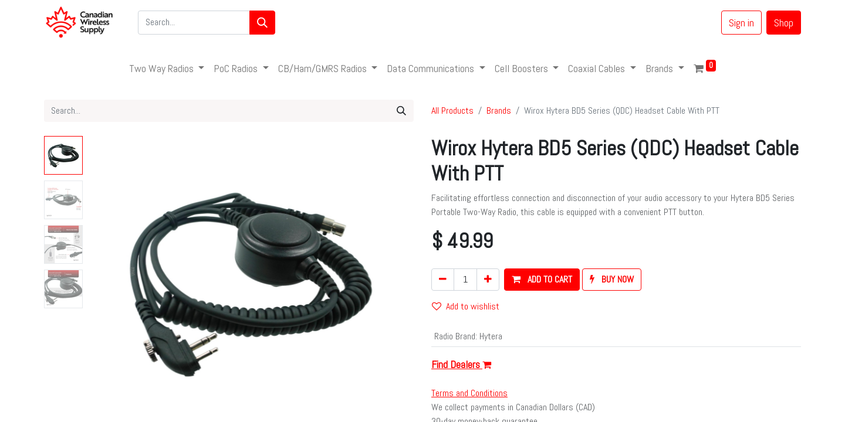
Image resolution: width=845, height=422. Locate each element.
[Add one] (487, 279)
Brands (498, 110)
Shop (783, 22)
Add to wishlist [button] (465, 306)
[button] (542, 279)
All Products (452, 110)
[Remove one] (442, 279)
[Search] (262, 23)
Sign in (741, 22)
